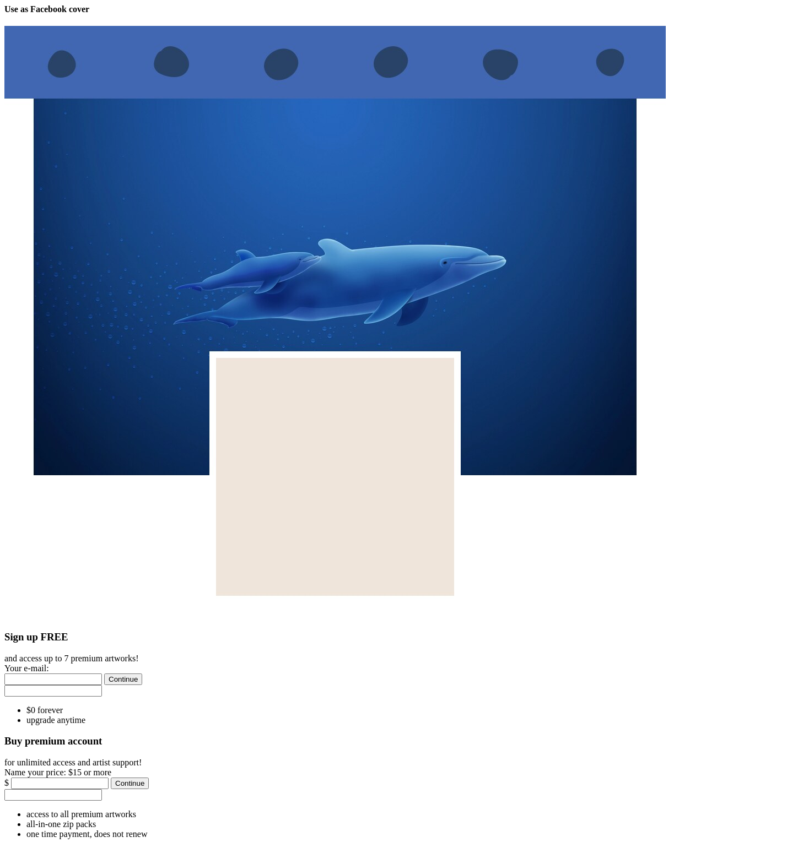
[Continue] (123, 679)
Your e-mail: (26, 668)
